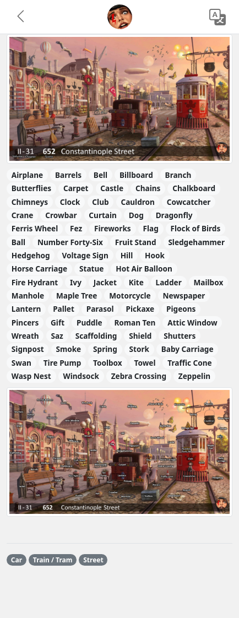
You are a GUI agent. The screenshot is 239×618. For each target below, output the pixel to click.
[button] (21, 17)
